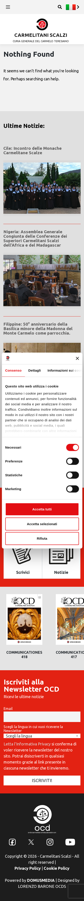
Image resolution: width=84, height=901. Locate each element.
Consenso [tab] (13, 370)
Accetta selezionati (42, 524)
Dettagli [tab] (34, 370)
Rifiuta (42, 538)
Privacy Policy (28, 868)
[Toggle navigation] (8, 7)
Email (8, 709)
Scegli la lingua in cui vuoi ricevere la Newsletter (33, 729)
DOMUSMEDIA (41, 880)
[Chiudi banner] (77, 358)
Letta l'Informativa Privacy (27, 744)
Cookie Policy (56, 868)
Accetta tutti (42, 509)
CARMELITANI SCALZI (40, 35)
